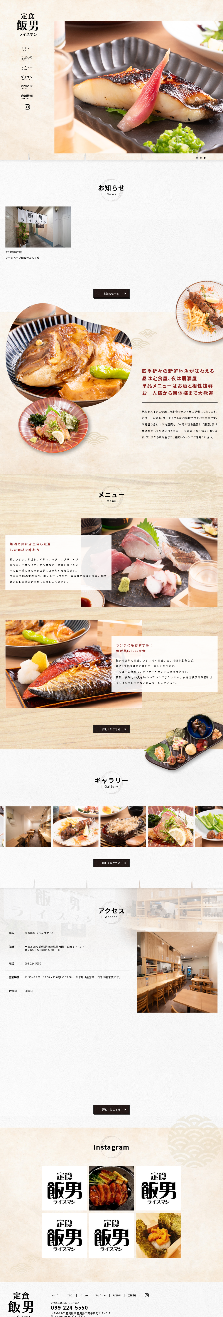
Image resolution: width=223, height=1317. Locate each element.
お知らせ (28, 87)
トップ (28, 48)
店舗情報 (28, 96)
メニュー (28, 68)
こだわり (28, 58)
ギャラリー (28, 77)
